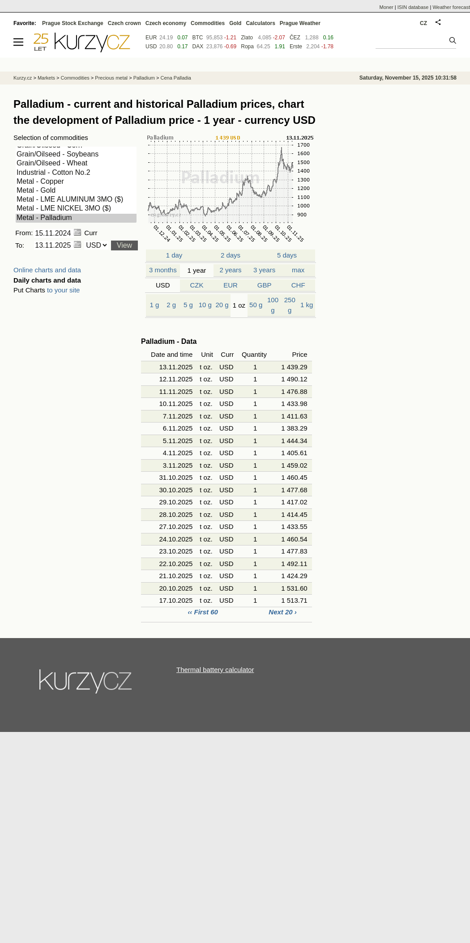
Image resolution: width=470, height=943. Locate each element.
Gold (235, 23)
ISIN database (413, 7)
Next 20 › (283, 612)
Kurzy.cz (22, 77)
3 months (163, 270)
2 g (171, 305)
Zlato (247, 37)
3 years (264, 270)
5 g (188, 305)
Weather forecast (451, 7)
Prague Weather (300, 23)
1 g (154, 305)
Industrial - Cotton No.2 (76, 173)
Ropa (247, 46)
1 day (174, 255)
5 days (287, 255)
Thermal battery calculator (215, 669)
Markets (46, 77)
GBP (264, 285)
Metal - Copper (76, 182)
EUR (230, 285)
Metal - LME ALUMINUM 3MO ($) (76, 199)
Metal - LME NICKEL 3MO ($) (76, 208)
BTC (197, 37)
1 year (197, 270)
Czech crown (124, 23)
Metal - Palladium (76, 218)
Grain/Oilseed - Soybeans (76, 154)
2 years (230, 270)
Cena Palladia (175, 77)
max (298, 270)
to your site (63, 290)
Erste (296, 46)
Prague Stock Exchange (72, 23)
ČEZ (295, 37)
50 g (255, 305)
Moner (386, 7)
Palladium (144, 77)
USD (163, 285)
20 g (221, 305)
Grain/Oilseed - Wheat (76, 163)
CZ (423, 23)
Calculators (260, 23)
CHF (298, 285)
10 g (205, 305)
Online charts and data (47, 270)
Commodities (208, 23)
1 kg (306, 305)
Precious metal (111, 77)
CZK (196, 285)
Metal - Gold (76, 190)
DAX (198, 46)
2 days (230, 255)
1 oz (239, 305)
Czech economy (165, 23)
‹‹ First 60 (204, 612)
